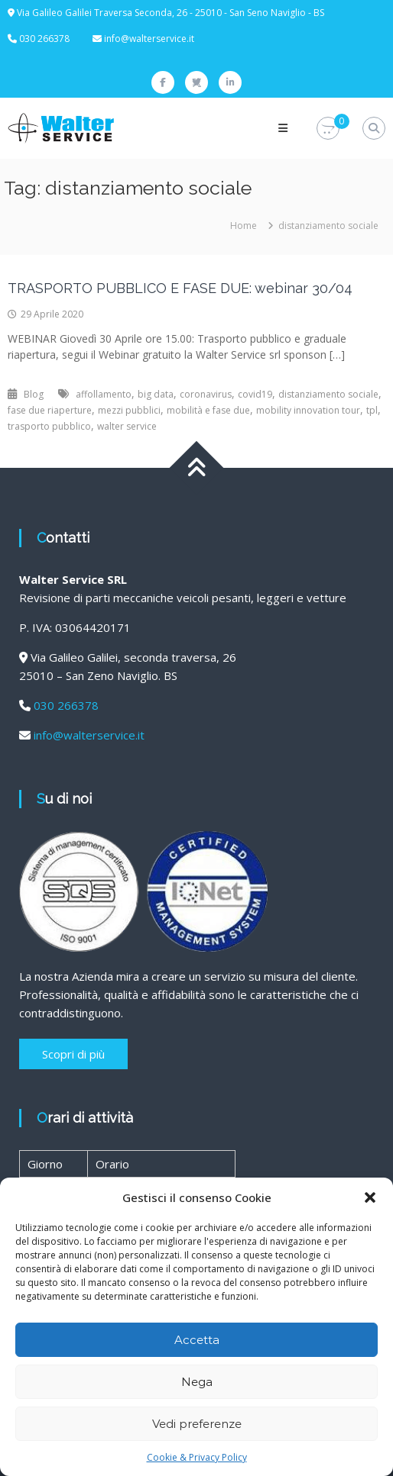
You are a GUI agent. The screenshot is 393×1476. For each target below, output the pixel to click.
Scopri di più (73, 1054)
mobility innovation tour (308, 410)
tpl (372, 410)
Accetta (196, 1340)
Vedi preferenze (197, 1423)
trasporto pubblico (49, 426)
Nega (197, 1381)
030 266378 (66, 705)
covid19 (255, 394)
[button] (370, 1197)
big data (156, 394)
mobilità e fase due (208, 410)
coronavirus (206, 394)
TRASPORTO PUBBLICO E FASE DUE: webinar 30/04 (180, 288)
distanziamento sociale (328, 394)
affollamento (104, 394)
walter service (127, 426)
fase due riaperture (50, 410)
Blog (34, 394)
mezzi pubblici (129, 410)
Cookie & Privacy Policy (197, 1457)
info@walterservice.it (149, 38)
